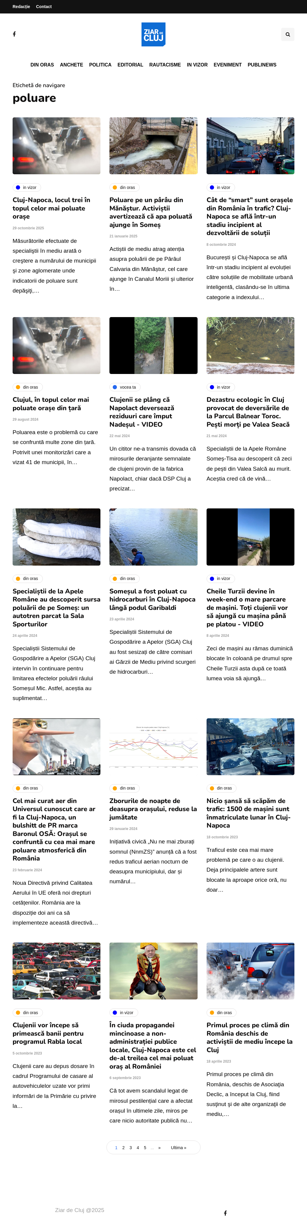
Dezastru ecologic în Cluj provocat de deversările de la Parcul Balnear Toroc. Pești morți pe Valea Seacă (248, 412)
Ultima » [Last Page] (178, 1147)
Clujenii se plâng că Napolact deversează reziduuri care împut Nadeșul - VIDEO (141, 412)
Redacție (21, 6)
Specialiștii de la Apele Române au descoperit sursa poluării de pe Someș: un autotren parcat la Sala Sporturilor (56, 608)
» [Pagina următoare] (159, 1147)
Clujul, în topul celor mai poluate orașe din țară (51, 404)
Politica (100, 64)
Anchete (71, 64)
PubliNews (262, 64)
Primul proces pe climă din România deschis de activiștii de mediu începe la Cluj (250, 1038)
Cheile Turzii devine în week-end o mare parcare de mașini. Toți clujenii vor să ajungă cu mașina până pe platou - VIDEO (247, 608)
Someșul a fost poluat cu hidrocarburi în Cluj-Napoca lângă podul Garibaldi (152, 599)
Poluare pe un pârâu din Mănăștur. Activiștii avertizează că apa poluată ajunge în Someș (150, 212)
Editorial (130, 64)
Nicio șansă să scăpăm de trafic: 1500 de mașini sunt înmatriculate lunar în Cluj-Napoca (249, 813)
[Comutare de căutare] (287, 34)
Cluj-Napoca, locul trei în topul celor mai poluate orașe (51, 208)
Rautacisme (165, 64)
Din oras (42, 64)
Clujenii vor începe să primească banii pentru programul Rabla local (48, 1033)
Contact (44, 6)
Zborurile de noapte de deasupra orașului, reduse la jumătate (153, 809)
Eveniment (228, 64)
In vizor (197, 64)
